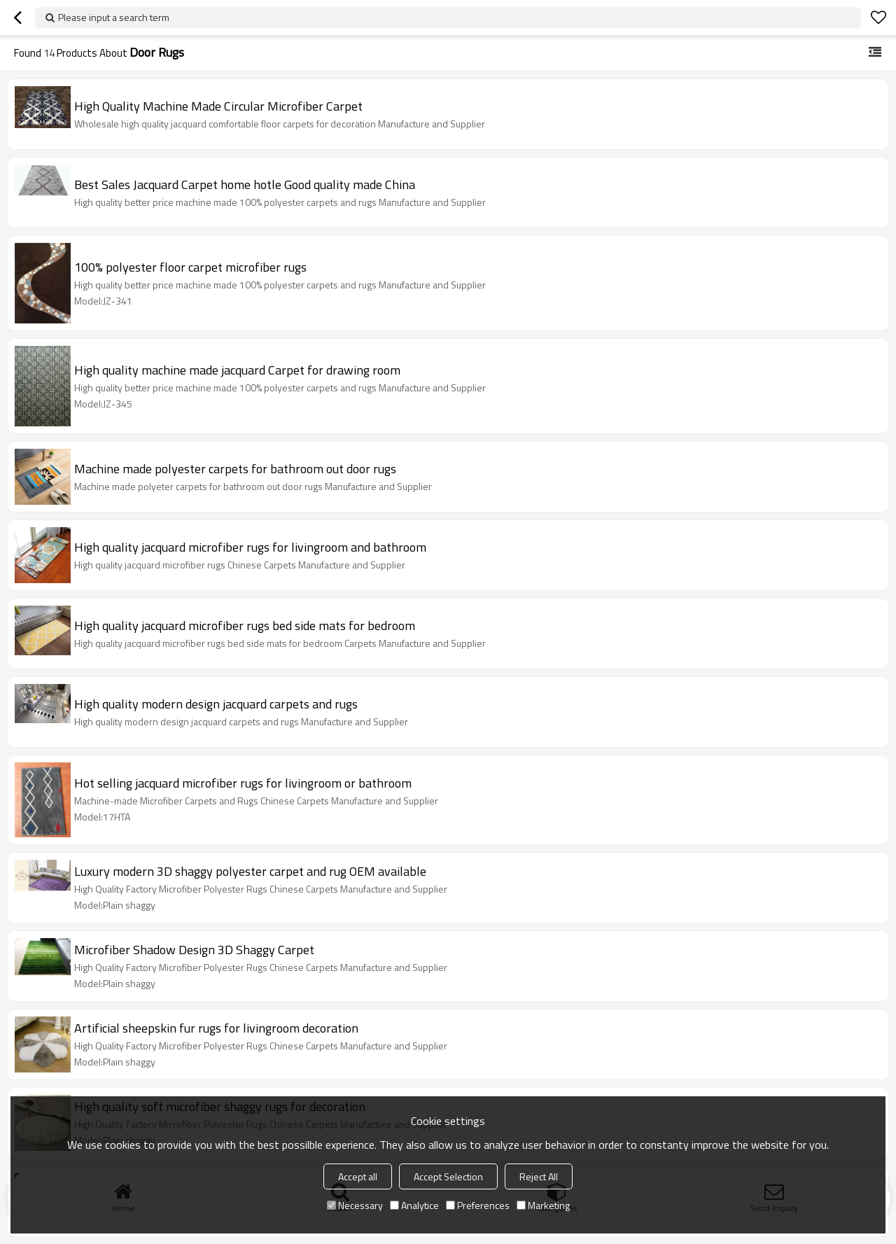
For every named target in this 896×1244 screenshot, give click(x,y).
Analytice (414, 1205)
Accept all (357, 1176)
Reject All (538, 1176)
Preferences (478, 1205)
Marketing (543, 1205)
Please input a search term (113, 17)
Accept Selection (448, 1176)
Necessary (355, 1205)
